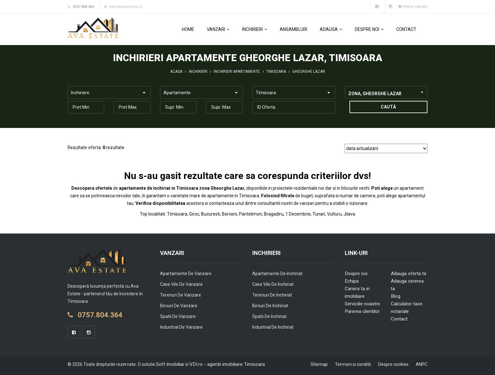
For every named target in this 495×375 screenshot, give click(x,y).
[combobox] (386, 92)
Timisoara (266, 92)
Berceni (229, 213)
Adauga (331, 29)
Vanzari (218, 29)
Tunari (319, 213)
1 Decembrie (298, 213)
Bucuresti (210, 213)
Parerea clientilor (362, 311)
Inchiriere (80, 92)
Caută (386, 106)
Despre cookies (393, 363)
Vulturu (334, 213)
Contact (406, 29)
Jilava (349, 213)
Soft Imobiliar (169, 363)
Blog (395, 295)
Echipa (351, 280)
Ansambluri (293, 29)
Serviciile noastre (362, 303)
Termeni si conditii (353, 363)
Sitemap (319, 363)
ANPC (421, 363)
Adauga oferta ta (408, 273)
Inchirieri (254, 29)
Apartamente (177, 92)
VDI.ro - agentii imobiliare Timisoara (223, 363)
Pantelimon (250, 213)
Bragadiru (273, 213)
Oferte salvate (412, 6)
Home (188, 29)
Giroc (194, 213)
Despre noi (369, 29)
